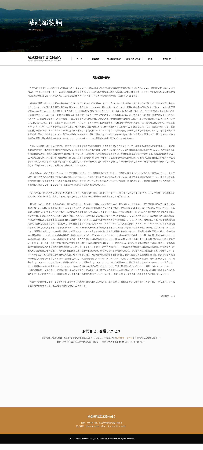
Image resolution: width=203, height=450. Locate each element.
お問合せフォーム (124, 337)
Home (30, 30)
